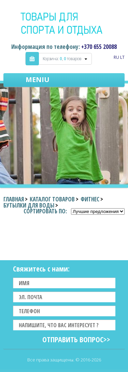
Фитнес (90, 199)
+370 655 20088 (99, 47)
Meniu (37, 79)
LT (122, 57)
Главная (13, 199)
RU (116, 57)
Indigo (64, 23)
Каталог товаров (52, 199)
